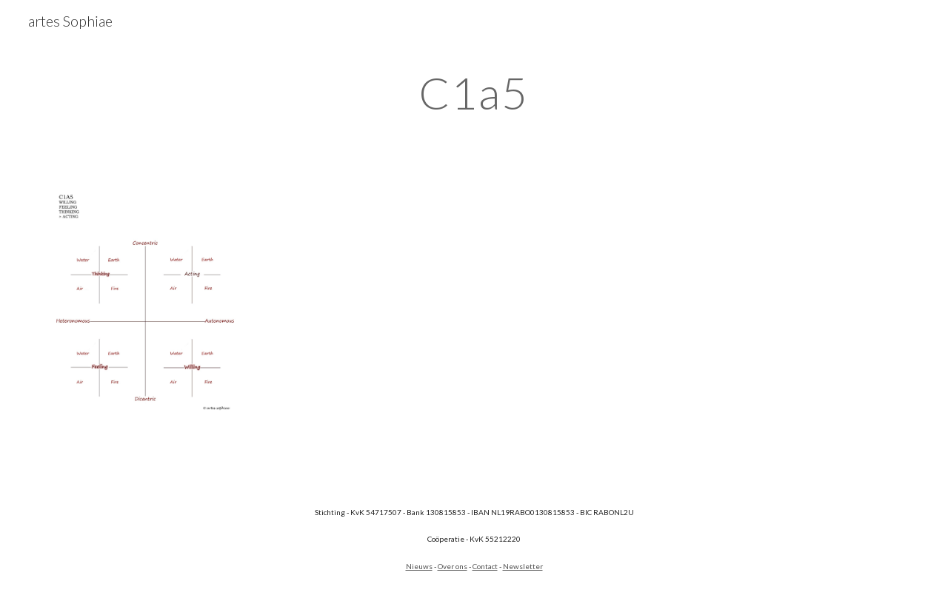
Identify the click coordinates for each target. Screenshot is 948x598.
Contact (485, 566)
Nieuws (419, 566)
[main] (474, 92)
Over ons (452, 566)
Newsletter (523, 566)
